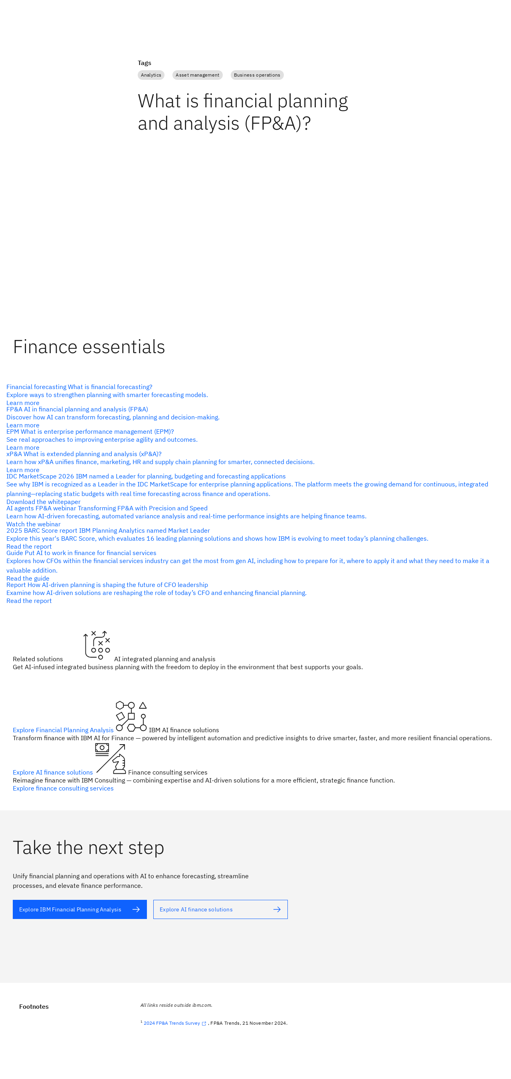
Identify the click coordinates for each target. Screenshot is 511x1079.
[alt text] (252, 395)
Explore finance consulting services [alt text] (63, 788)
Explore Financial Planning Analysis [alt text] (64, 730)
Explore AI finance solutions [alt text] (54, 772)
